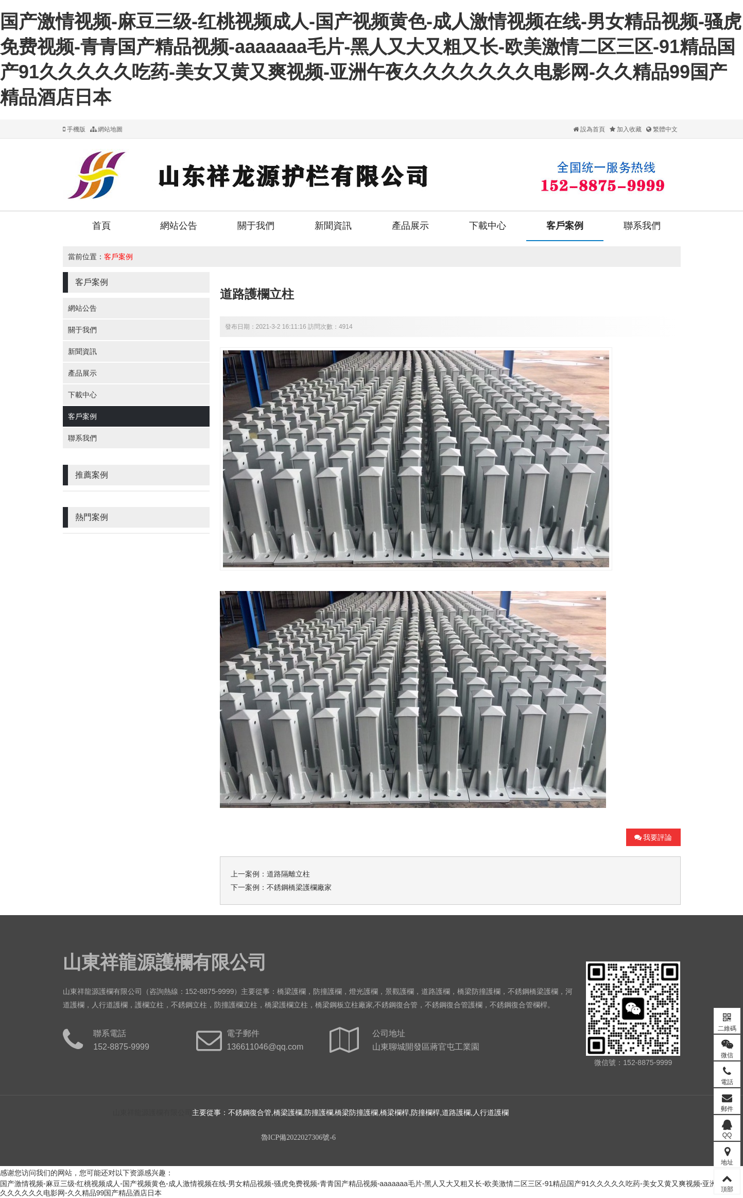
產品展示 (410, 226)
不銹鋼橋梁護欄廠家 (299, 887)
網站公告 (178, 226)
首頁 (101, 226)
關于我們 (255, 226)
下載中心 (487, 226)
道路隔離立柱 (288, 874)
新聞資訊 (333, 226)
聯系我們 (642, 226)
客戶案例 (564, 226)
